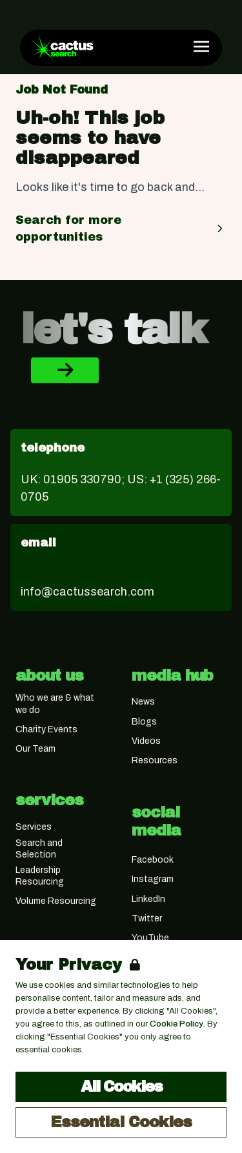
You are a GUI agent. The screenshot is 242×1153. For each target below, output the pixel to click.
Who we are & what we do (54, 703)
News (143, 702)
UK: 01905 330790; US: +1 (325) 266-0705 (121, 488)
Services (33, 827)
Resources (154, 760)
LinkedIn (148, 899)
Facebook (153, 860)
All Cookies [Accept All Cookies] (121, 1086)
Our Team (35, 749)
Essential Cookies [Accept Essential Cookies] (121, 1122)
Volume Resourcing (55, 901)
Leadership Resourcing (39, 876)
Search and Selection (39, 848)
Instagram (153, 879)
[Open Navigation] (201, 46)
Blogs (144, 722)
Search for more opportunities (121, 228)
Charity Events (46, 729)
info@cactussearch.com (87, 591)
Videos (146, 741)
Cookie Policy (176, 1023)
